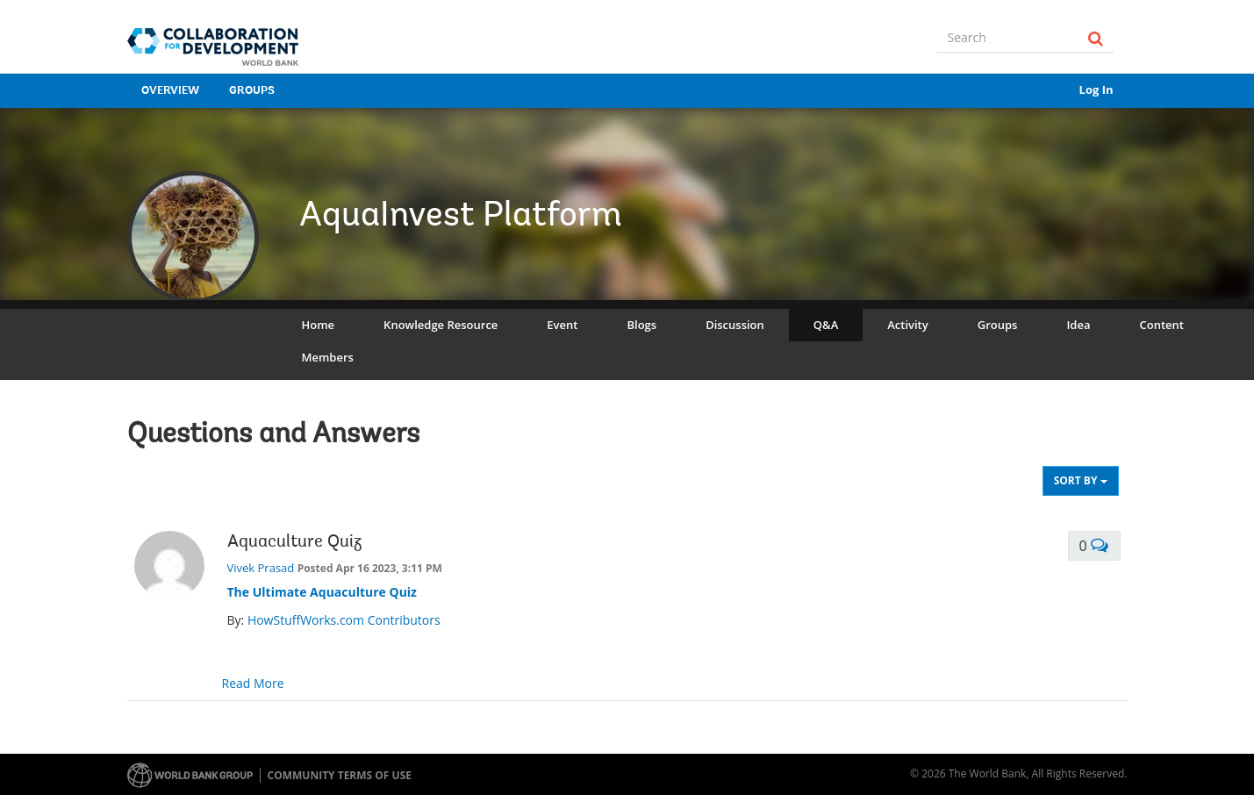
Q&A (825, 325)
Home (318, 325)
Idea (1078, 325)
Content (1161, 325)
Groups (252, 91)
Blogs (641, 325)
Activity (907, 325)
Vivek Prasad (261, 568)
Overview (170, 91)
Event (562, 325)
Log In (1096, 89)
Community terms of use (340, 775)
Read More (253, 683)
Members (328, 357)
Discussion (735, 325)
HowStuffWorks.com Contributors (344, 620)
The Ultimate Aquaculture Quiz (322, 592)
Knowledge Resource (440, 325)
